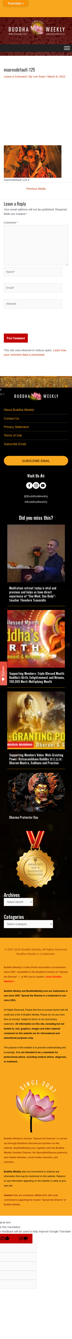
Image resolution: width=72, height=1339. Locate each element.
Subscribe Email (15, 444)
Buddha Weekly (31, 1014)
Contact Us (11, 418)
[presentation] (33, 324)
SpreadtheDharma (46, 1152)
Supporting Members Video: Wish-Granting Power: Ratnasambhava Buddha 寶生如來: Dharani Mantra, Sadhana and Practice (36, 759)
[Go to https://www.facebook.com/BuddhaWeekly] (29, 486)
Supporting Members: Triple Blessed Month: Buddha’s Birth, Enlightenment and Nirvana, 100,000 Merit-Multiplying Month (37, 677)
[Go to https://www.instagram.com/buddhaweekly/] (36, 486)
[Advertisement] (36, 111)
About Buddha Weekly (19, 409)
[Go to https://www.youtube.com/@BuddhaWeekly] (42, 486)
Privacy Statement (16, 427)
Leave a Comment (15, 76)
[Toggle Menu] (67, 48)
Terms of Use (13, 435)
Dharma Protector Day (23, 817)
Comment (11, 222)
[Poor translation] (23, 1238)
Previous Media (36, 188)
